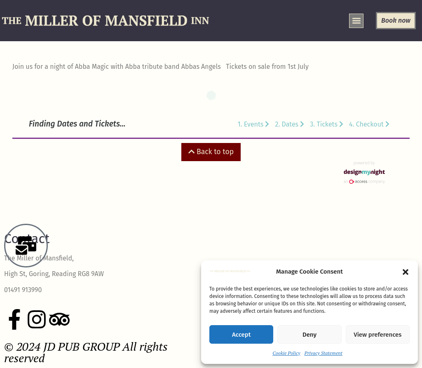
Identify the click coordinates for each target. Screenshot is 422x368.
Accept (241, 334)
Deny (309, 334)
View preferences (377, 334)
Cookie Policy (286, 353)
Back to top (211, 152)
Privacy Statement (323, 353)
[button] (405, 272)
